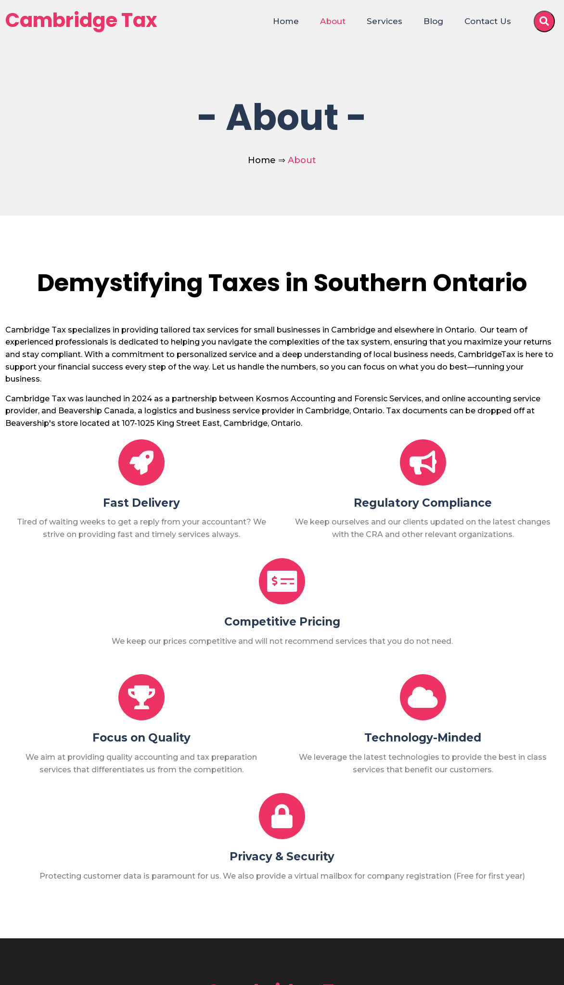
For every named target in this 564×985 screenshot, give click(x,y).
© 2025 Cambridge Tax (59, 969)
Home (262, 160)
